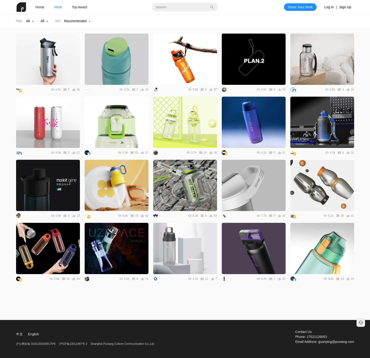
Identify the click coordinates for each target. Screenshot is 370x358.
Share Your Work (300, 7)
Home (39, 7)
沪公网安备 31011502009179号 (36, 343)
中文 (19, 334)
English (33, 334)
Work (58, 7)
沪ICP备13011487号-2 (73, 343)
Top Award (79, 7)
